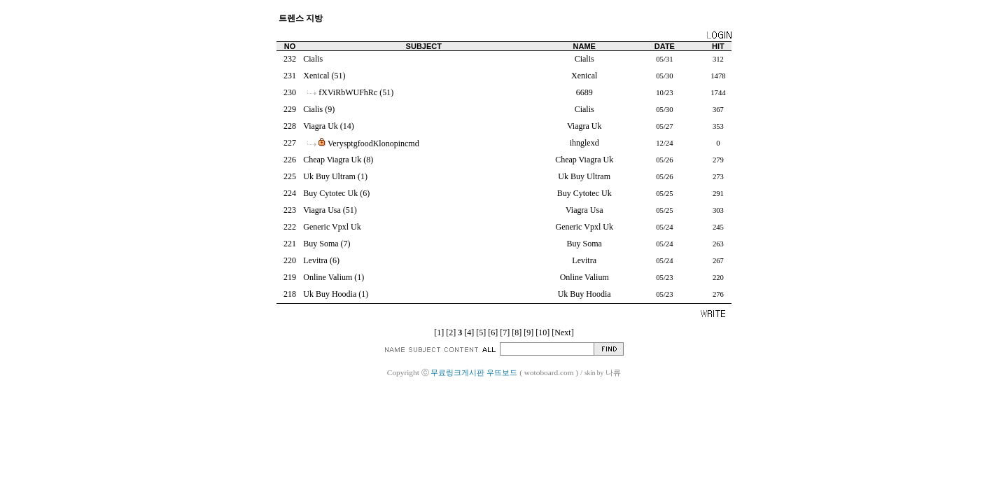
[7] (505, 332)
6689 (584, 92)
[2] (451, 332)
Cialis (313, 59)
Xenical (316, 75)
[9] (528, 332)
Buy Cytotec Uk (330, 193)
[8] (517, 332)
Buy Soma (320, 243)
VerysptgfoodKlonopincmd (373, 143)
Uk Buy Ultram (329, 176)
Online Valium (327, 277)
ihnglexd (584, 143)
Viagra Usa (322, 210)
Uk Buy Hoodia (329, 294)
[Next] (562, 332)
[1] (439, 332)
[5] (481, 332)
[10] (543, 332)
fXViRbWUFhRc (347, 92)
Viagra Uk (320, 126)
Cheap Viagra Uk (332, 159)
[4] (469, 332)
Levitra (315, 260)
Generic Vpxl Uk (331, 227)
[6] (493, 332)
